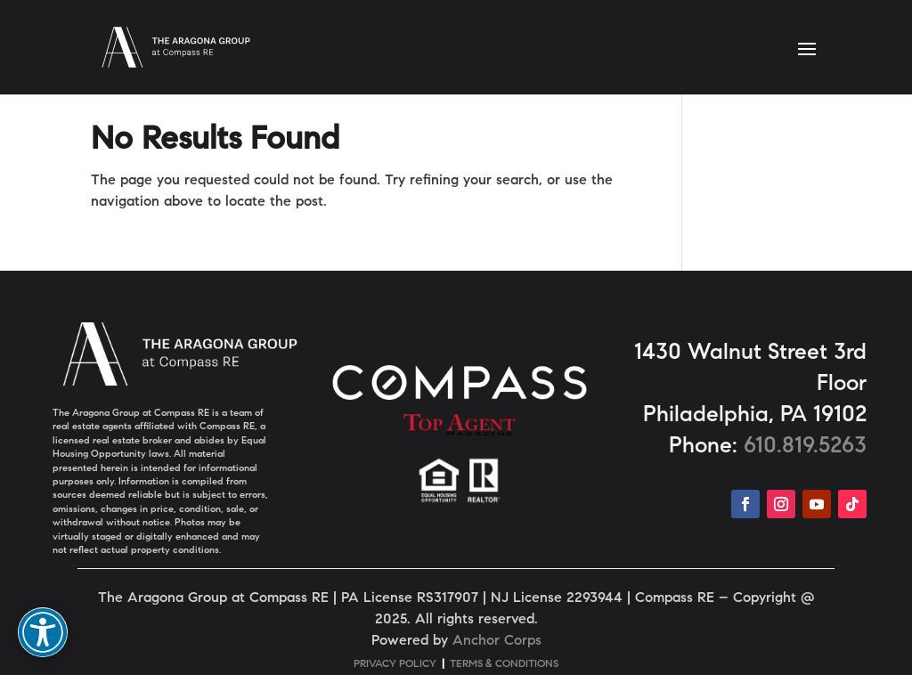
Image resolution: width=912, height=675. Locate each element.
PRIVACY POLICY (395, 664)
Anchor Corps (497, 641)
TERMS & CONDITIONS (504, 664)
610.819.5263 (805, 447)
